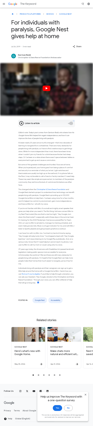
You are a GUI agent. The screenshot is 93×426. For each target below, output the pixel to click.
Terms (17, 410)
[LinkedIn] (47, 391)
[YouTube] (34, 391)
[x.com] (27, 391)
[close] (85, 395)
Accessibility (55, 300)
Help (8, 418)
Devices (50, 14)
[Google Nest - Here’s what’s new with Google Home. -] (28, 347)
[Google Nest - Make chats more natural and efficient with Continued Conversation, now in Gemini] (64, 347)
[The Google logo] (9, 403)
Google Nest (65, 14)
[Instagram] (20, 391)
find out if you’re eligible (31, 274)
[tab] (33, 375)
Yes (57, 409)
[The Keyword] (13, 14)
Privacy (7, 410)
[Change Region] (34, 419)
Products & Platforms (30, 14)
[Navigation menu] (3, 3)
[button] (77, 46)
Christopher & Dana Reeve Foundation (51, 189)
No (68, 409)
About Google (29, 410)
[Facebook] (41, 391)
